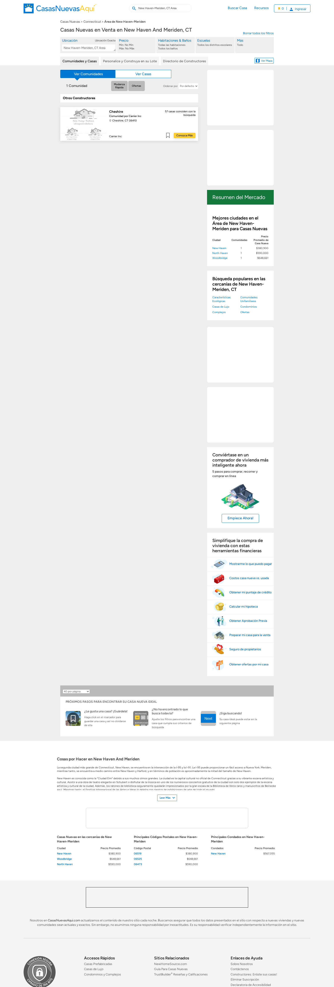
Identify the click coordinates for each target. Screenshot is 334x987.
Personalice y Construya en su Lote (130, 61)
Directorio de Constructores (184, 61)
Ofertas (136, 85)
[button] (88, 45)
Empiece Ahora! (240, 518)
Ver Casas (143, 74)
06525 (138, 858)
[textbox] (87, 48)
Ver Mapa (264, 61)
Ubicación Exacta (105, 40)
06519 (137, 853)
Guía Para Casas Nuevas (171, 969)
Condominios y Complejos (102, 974)
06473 (138, 864)
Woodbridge (219, 258)
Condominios (248, 306)
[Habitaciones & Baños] (176, 44)
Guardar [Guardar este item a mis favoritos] (168, 135)
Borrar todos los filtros (258, 33)
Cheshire (116, 112)
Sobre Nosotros (242, 964)
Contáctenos (240, 969)
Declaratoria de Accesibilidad (251, 985)
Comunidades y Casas (79, 61)
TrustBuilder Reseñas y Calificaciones (181, 974)
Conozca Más (184, 135)
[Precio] (137, 44)
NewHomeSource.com (170, 964)
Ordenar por (170, 86)
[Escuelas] (215, 44)
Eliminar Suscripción (245, 979)
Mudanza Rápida (119, 86)
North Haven (220, 253)
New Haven (219, 248)
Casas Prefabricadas (98, 964)
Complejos (219, 312)
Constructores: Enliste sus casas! (254, 974)
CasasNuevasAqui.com (64, 920)
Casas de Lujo (220, 306)
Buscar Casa (237, 8)
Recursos (261, 8)
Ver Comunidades (88, 74)
